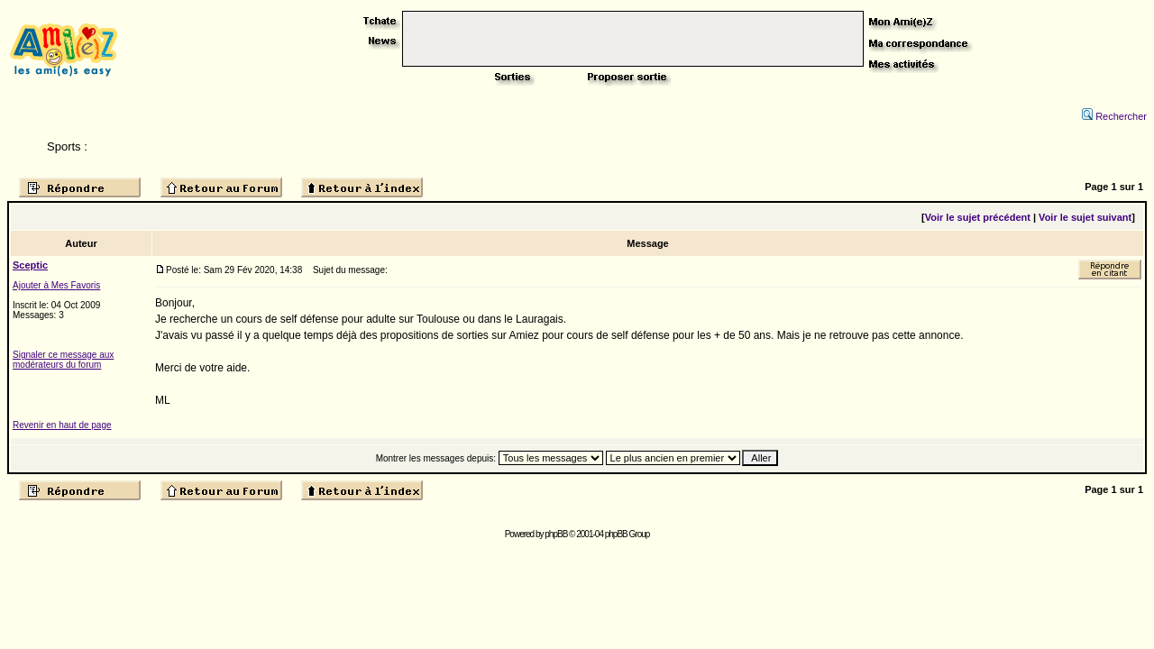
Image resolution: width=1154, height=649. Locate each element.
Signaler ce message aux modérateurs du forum (63, 360)
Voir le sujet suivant (1085, 217)
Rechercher (1114, 116)
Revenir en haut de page (62, 425)
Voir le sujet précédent (977, 217)
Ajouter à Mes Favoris (56, 285)
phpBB (556, 534)
